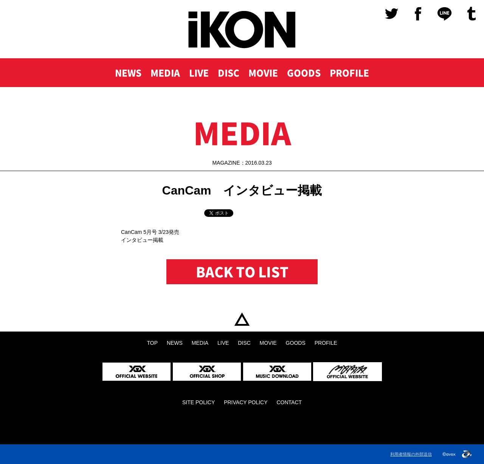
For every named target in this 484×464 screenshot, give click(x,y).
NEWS (128, 72)
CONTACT (289, 402)
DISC (228, 72)
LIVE (199, 72)
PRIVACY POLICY (245, 402)
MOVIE (263, 72)
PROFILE (349, 72)
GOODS (304, 72)
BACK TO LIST (242, 272)
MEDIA (165, 72)
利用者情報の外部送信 (411, 454)
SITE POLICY (198, 402)
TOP (242, 319)
